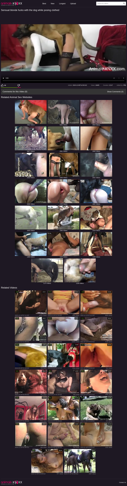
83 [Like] (5, 85)
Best (44, 4)
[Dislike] (19, 85)
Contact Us (122, 482)
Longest (62, 4)
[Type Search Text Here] (111, 3)
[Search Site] (124, 3)
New (52, 4)
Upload (73, 4)
